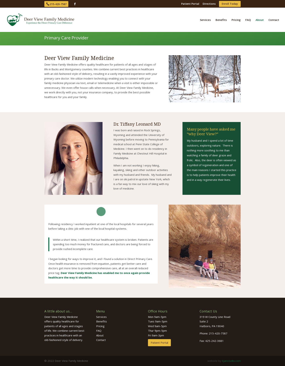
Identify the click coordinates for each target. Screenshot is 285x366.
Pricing (236, 20)
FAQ (248, 20)
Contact (273, 20)
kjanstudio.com (231, 361)
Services (205, 20)
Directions (209, 4)
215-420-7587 (58, 4)
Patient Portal (190, 4)
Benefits (221, 20)
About (260, 20)
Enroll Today (230, 4)
